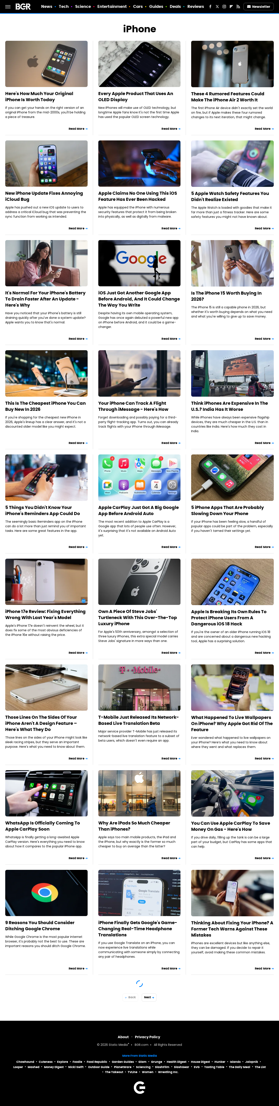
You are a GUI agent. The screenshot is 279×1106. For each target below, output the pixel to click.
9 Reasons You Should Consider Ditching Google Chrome (40, 926)
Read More (76, 129)
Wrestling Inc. (168, 1072)
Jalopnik (251, 1062)
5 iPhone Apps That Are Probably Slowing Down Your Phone (227, 510)
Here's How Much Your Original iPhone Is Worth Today (39, 96)
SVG (197, 1067)
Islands (235, 1062)
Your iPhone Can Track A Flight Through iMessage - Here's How (133, 406)
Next (147, 997)
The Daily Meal (239, 1067)
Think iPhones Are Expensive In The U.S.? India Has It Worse (229, 406)
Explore (62, 1062)
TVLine (132, 1072)
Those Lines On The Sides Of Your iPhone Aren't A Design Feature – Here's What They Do (41, 723)
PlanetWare (122, 1067)
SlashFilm (162, 1067)
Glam (142, 1062)
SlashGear (181, 1067)
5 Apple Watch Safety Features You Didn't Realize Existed (230, 196)
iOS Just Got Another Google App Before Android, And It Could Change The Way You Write (139, 299)
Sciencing (143, 1067)
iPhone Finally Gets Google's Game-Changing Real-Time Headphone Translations (137, 929)
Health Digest (176, 1062)
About (123, 1037)
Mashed (33, 1067)
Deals (175, 6)
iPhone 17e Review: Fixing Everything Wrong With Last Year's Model (45, 614)
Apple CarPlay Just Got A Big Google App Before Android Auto (138, 510)
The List (260, 1067)
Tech (64, 6)
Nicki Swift (75, 1067)
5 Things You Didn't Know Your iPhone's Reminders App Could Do (42, 510)
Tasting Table (214, 1067)
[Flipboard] (231, 6)
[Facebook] (210, 6)
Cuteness (46, 1062)
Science (83, 6)
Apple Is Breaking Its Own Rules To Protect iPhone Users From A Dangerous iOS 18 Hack (229, 618)
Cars (138, 6)
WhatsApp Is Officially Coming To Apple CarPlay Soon (42, 826)
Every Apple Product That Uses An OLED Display (135, 96)
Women (147, 1072)
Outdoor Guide (98, 1067)
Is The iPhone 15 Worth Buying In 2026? (226, 296)
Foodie (77, 1062)
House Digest (200, 1062)
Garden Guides (123, 1062)
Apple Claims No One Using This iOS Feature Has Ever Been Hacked (137, 196)
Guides (156, 6)
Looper (18, 1067)
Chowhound (25, 1062)
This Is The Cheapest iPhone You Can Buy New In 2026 (45, 406)
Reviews (195, 6)
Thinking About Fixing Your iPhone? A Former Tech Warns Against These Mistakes (232, 929)
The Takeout (114, 1072)
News (46, 6)
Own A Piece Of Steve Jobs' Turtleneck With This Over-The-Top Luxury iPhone (137, 617)
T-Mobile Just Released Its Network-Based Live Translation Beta (138, 720)
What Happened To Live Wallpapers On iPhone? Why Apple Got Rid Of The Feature (232, 723)
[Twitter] (217, 6)
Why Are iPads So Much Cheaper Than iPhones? (134, 826)
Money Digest (54, 1067)
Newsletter (258, 7)
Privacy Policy (147, 1037)
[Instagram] (224, 6)
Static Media (118, 1045)
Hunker (219, 1062)
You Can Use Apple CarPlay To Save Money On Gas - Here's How (230, 826)
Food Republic (97, 1062)
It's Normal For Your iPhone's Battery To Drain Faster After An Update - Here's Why (45, 299)
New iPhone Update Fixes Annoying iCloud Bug (44, 196)
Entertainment (112, 6)
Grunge (156, 1062)
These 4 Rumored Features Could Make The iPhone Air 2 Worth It (227, 97)
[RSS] (238, 6)
